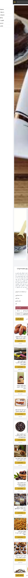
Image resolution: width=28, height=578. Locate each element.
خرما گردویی (7, 562)
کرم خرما (7, 416)
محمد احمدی (16, 319)
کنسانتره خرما (20, 515)
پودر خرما (20, 368)
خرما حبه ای (20, 441)
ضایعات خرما (20, 491)
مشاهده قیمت (20, 342)
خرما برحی (7, 465)
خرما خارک (7, 539)
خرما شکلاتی (7, 369)
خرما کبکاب (7, 442)
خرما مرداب (21, 466)
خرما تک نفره (20, 418)
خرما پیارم (21, 392)
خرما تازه (7, 343)
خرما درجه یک (7, 491)
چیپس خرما (21, 345)
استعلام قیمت (6, 319)
